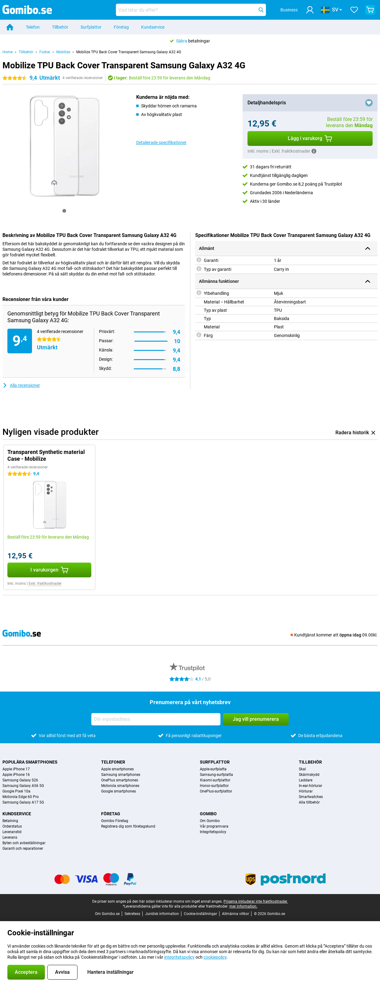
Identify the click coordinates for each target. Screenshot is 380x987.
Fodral (44, 52)
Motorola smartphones (120, 786)
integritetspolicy (179, 957)
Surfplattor (91, 27)
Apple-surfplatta (213, 769)
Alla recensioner (21, 385)
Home (7, 52)
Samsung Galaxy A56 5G (23, 786)
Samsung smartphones (120, 774)
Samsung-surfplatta (216, 774)
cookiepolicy (215, 957)
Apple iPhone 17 (16, 769)
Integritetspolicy (213, 832)
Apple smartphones (117, 769)
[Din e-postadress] (155, 719)
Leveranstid (12, 832)
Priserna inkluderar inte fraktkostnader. (256, 901)
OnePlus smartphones (119, 780)
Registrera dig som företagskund (128, 826)
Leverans (9, 837)
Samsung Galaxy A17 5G (23, 802)
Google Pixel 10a (16, 791)
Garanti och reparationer (22, 848)
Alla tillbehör (309, 802)
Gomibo (208, 813)
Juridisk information (162, 914)
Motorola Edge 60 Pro (20, 797)
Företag (121, 27)
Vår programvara (214, 826)
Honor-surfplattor (214, 786)
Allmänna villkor (235, 914)
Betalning (10, 821)
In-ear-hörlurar (310, 786)
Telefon (33, 27)
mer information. (243, 906)
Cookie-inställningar (200, 914)
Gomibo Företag (114, 821)
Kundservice (152, 27)
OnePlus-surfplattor (216, 791)
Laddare (305, 780)
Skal (302, 769)
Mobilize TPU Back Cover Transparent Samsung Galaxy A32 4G (128, 52)
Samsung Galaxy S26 (20, 780)
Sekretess (132, 914)
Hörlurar (306, 791)
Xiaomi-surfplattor (215, 780)
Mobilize (63, 52)
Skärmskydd (309, 774)
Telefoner (113, 762)
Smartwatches (311, 797)
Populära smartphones (29, 762)
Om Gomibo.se (107, 914)
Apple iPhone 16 (16, 774)
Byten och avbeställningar (24, 843)
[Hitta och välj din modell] (191, 10)
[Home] (10, 27)
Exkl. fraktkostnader (45, 583)
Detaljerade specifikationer (161, 142)
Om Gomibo (210, 821)
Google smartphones (118, 791)
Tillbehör (60, 27)
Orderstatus (12, 826)
